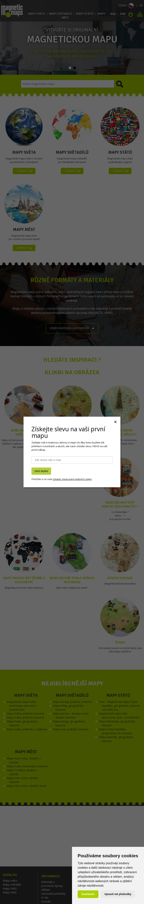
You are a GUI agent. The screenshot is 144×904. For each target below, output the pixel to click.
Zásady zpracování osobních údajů (72, 479)
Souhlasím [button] (88, 894)
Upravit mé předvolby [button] (117, 894)
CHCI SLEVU (41, 471)
